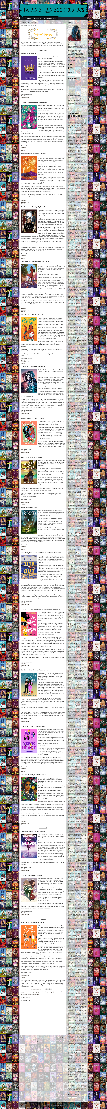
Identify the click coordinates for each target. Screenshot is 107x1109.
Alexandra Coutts (71, 158)
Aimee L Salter (79, 147)
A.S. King (71, 130)
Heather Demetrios (72, 468)
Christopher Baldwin (77, 321)
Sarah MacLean (72, 962)
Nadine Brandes (77, 817)
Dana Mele (80, 350)
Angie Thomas (73, 202)
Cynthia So (82, 347)
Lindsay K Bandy (77, 711)
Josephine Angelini (77, 568)
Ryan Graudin (78, 926)
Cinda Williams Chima (80, 324)
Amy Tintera (78, 192)
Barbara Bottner (82, 233)
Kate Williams (71, 606)
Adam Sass (82, 137)
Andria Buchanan (71, 199)
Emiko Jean (70, 399)
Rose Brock (70, 919)
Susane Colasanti (72, 1021)
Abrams (81, 134)
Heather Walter (75, 475)
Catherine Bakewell (80, 300)
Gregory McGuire (83, 451)
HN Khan (77, 479)
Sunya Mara (79, 1018)
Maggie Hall (81, 739)
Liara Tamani (72, 704)
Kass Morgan (80, 595)
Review (83, 898)
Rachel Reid (78, 873)
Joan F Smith (71, 556)
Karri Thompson (83, 593)
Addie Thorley (79, 139)
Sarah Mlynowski (81, 962)
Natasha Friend (81, 827)
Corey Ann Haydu (73, 333)
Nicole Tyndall (79, 834)
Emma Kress (83, 408)
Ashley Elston (79, 222)
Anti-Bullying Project (82, 215)
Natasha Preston (80, 828)
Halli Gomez (82, 456)
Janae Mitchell (71, 504)
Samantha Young (73, 939)
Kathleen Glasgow (25, 992)
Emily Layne (82, 401)
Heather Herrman (80, 469)
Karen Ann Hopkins (77, 590)
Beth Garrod (70, 242)
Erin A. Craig (72, 418)
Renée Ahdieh (77, 896)
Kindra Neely (70, 653)
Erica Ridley (81, 415)
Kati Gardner (71, 620)
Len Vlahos (75, 698)
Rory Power (83, 915)
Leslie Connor (71, 701)
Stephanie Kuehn (73, 1014)
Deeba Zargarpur (71, 368)
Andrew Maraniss (71, 198)
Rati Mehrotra (75, 880)
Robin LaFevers (78, 910)
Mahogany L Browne (76, 742)
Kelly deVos (81, 633)
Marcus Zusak (81, 746)
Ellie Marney (81, 395)
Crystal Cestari (77, 343)
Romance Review (77, 914)
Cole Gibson (77, 331)
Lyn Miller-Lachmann (78, 732)
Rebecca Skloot (71, 891)
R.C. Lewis (77, 863)
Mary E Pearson (71, 772)
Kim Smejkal (76, 650)
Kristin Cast (71, 661)
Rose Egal (76, 919)
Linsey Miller (79, 714)
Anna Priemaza (76, 211)
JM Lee (83, 555)
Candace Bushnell (71, 283)
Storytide (70, 1017)
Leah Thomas (78, 695)
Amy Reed (70, 191)
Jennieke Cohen (80, 523)
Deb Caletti (84, 365)
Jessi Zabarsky (73, 543)
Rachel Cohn (78, 866)
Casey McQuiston (72, 296)
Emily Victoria (73, 405)
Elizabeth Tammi (73, 391)
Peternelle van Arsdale (81, 854)
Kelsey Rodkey (77, 639)
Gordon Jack (83, 448)
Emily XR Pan (71, 406)
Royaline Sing (70, 924)
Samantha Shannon (82, 938)
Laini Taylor (82, 670)
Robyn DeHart (70, 912)
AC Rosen (76, 136)
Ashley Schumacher (73, 225)
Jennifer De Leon (80, 526)
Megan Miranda (83, 783)
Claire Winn (82, 330)
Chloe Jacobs (71, 313)
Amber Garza (72, 181)
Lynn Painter (83, 733)
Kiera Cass (80, 646)
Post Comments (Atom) (32, 1041)
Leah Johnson (77, 694)
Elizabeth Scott (83, 389)
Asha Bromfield (83, 220)
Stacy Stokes (74, 1011)
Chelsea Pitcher (83, 310)
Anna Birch (83, 205)
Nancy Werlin (71, 821)
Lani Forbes (75, 674)
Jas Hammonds (71, 508)
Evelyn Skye (81, 426)
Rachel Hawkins (77, 869)
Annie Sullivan (74, 215)
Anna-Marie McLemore (75, 212)
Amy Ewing (74, 188)
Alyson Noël (76, 170)
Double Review (75, 375)
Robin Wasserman (81, 911)
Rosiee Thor (81, 922)
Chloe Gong (81, 311)
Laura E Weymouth (72, 677)
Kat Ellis (73, 596)
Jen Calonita (81, 515)
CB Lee (82, 304)
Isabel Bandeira (78, 491)
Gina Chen (82, 443)
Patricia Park (72, 851)
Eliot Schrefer (82, 381)
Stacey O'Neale (78, 1010)
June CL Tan (71, 580)
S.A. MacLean (77, 929)
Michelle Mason (74, 803)
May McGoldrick (77, 777)
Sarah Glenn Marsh (82, 955)
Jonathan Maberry (78, 565)
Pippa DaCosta (75, 856)
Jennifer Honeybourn (73, 532)
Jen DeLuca (70, 516)
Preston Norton (81, 858)
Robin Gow (70, 910)
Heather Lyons (71, 472)
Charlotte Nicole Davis (74, 310)
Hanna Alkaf (70, 458)
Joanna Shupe (81, 559)
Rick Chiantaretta (78, 901)
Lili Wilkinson (76, 705)
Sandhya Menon (81, 941)
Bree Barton (70, 260)
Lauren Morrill (70, 688)
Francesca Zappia (73, 433)
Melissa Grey (71, 793)
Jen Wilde (73, 519)
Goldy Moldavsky (75, 448)
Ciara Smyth (72, 324)
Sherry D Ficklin (74, 993)
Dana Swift (76, 351)
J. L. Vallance (77, 496)
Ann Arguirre (70, 204)
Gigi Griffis (77, 443)
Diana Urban (81, 372)
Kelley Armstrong (76, 630)
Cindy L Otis (83, 326)
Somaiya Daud (83, 997)
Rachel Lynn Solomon (79, 870)
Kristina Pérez (82, 663)
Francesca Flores (82, 432)
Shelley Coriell (83, 990)
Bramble (75, 259)
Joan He (78, 556)
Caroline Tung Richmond (73, 289)
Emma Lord (72, 409)
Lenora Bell (74, 699)
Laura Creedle (81, 675)
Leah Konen (83, 694)
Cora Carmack (83, 331)
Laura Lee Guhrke (72, 678)
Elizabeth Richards (74, 389)
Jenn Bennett (79, 519)
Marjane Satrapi (79, 767)
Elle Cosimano (76, 392)
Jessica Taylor (78, 553)
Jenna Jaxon (74, 522)
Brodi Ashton (75, 270)
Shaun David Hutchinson (79, 987)
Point (73, 858)
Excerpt (70, 428)
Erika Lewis (77, 416)
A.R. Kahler (84, 129)
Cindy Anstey (70, 326)
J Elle (82, 494)
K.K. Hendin (82, 585)
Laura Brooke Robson (72, 675)
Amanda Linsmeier (77, 177)
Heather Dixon (81, 468)
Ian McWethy (78, 486)
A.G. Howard (75, 127)
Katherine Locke (76, 613)
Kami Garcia (76, 587)
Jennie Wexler (71, 523)
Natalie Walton (72, 825)
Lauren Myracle (78, 688)
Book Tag (79, 258)
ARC (74, 219)
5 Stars (83, 125)
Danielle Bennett (81, 354)
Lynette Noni (76, 733)
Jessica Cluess (71, 545)
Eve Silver (72, 426)
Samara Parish (81, 939)
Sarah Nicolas (71, 963)
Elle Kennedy (83, 392)
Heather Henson (71, 469)
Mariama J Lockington (81, 759)
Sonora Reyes (81, 1000)
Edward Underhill (81, 378)
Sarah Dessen (83, 953)
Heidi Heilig (82, 475)
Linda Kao (76, 708)
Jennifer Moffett (71, 538)
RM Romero (75, 907)
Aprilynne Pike (80, 218)
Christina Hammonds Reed (79, 317)
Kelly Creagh (74, 633)
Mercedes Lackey (77, 796)
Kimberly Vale (81, 651)
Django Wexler (79, 374)
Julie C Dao (72, 576)
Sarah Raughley (78, 965)
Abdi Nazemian (77, 133)
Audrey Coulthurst (80, 228)
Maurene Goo (78, 776)
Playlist (69, 858)
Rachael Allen (72, 865)
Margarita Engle (75, 753)
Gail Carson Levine (74, 440)
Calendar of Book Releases (50, 18)
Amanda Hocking (80, 175)
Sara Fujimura (81, 945)
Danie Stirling (82, 351)
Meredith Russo (76, 797)
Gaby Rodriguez (83, 439)
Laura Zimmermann (75, 684)
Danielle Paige (71, 357)
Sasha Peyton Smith (76, 970)
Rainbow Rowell (72, 877)
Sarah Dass (31, 994)
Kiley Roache (79, 649)
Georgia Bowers (83, 442)
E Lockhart (82, 377)
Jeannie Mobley (80, 513)
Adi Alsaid (76, 140)
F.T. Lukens (78, 428)
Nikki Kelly (74, 835)
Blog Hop (79, 252)
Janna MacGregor (72, 506)
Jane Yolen (75, 505)
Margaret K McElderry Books (76, 749)
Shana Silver (82, 979)
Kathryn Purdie (73, 619)
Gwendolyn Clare (79, 455)
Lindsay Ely (70, 711)
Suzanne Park (81, 1024)
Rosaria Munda (81, 918)
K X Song (83, 583)
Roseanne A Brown (80, 921)
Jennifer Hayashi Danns (80, 530)
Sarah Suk (79, 966)
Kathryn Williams (81, 619)
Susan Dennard (78, 1020)
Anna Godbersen (81, 208)
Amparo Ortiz (81, 185)
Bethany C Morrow (77, 243)
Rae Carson (81, 876)
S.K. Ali (82, 929)
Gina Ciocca (70, 445)
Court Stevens (78, 336)
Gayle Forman (83, 440)
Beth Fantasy (75, 240)
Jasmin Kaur (78, 508)
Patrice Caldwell (83, 849)
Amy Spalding (71, 192)
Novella (83, 841)
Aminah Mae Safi (73, 185)
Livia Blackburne (76, 722)
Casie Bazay (82, 296)
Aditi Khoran (83, 141)
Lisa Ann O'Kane (76, 715)
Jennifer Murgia (78, 538)
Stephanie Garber (72, 1013)
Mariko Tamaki (81, 762)
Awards (74, 232)
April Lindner (72, 218)
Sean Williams (78, 976)
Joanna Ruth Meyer (72, 559)
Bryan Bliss (82, 272)
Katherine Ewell (75, 610)
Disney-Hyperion (71, 374)
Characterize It (71, 307)
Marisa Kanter (72, 764)
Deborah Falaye (72, 367)
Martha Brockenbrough (72, 770)
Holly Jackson (81, 482)
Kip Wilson (76, 653)
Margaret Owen (71, 750)
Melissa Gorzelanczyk (79, 791)
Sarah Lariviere (83, 959)
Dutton (69, 377)
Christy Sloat (75, 323)
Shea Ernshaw (78, 989)
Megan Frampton (74, 783)
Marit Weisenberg (71, 767)
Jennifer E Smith (72, 529)
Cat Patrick (76, 299)
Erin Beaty (79, 418)
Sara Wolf (77, 950)
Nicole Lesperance (72, 834)
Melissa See (77, 794)
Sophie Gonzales (80, 1001)
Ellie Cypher (75, 395)
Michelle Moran (71, 804)
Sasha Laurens (78, 969)
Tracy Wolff (36, 994)
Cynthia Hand (75, 346)
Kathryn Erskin (75, 617)
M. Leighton (75, 736)
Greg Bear (76, 451)
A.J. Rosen (83, 127)
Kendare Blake (76, 640)
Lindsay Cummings (72, 709)
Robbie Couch (81, 907)
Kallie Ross (70, 586)
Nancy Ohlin (75, 820)
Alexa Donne (77, 154)
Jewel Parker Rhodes (76, 555)
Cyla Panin (80, 344)
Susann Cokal (81, 1021)
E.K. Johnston (71, 378)
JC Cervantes (76, 512)
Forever (75, 432)
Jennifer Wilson (82, 539)
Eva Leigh (75, 425)
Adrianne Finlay (73, 143)
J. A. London (74, 495)
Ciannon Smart (83, 323)
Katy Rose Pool (78, 627)
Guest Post (71, 455)
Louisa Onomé (47, 992)
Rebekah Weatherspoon (81, 893)
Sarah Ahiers (79, 952)
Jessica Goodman (80, 545)
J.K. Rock (83, 496)
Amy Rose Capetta (79, 191)
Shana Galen (75, 979)
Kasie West (72, 595)
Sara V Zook (79, 949)
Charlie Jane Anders (72, 309)
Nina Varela (83, 837)
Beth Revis (77, 242)
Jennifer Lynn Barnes (72, 536)
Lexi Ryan (75, 702)
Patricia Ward (79, 851)
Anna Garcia (74, 208)
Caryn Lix (82, 294)
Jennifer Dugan (51, 991)
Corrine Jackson (81, 334)
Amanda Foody (71, 175)
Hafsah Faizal (75, 456)
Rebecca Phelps (73, 889)
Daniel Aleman (71, 353)
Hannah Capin (78, 459)
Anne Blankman (77, 213)
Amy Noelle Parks (72, 189)
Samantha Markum (72, 938)
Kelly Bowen (79, 632)
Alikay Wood (70, 164)
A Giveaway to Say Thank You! (75, 103)
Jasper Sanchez (82, 509)
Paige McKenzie (76, 848)
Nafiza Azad (78, 818)
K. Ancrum (70, 585)
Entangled (82, 411)
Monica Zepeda (76, 814)
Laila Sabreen (75, 670)
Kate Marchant (80, 602)
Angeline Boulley (75, 201)
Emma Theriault (76, 411)
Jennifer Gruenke (71, 530)
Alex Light (80, 153)
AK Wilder (75, 148)
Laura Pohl (79, 678)
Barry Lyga (79, 235)
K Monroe (77, 583)
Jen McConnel (77, 518)
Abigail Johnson (75, 134)
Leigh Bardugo (78, 697)
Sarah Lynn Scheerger (74, 961)
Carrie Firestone (79, 292)
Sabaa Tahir (78, 932)
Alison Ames (81, 164)
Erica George (79, 413)
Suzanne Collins (80, 1023)
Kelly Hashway (71, 634)
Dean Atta (78, 365)
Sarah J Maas (72, 958)
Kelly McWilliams (71, 637)
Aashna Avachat (75, 131)
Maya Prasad (76, 779)
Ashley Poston (80, 223)
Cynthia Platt (75, 347)
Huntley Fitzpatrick (72, 485)
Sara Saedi (76, 948)
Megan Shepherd (74, 784)
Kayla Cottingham (77, 629)
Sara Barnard (75, 943)
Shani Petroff (78, 980)
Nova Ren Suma (77, 841)
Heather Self (70, 474)
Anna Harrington (71, 209)
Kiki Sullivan (71, 649)
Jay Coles (70, 511)
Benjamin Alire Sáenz (80, 239)
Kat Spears (79, 596)
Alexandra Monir (71, 160)
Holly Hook (75, 482)
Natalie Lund (76, 824)
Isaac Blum (80, 489)
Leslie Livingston (79, 701)
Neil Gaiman (77, 831)
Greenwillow (70, 451)
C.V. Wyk (80, 276)
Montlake (82, 814)
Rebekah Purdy (71, 893)
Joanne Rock (78, 560)
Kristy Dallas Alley (80, 664)
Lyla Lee (71, 732)
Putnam (69, 860)
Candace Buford (81, 282)
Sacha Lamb (74, 934)
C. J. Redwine (76, 275)
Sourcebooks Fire (80, 1004)
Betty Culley (72, 249)
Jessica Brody (81, 543)
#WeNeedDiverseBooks (72, 122)
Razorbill (70, 882)
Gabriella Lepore (75, 439)
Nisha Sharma (72, 838)
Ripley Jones (77, 905)
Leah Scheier (72, 695)
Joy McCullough (82, 569)
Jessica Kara (78, 546)
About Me (29, 18)
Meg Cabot (81, 780)
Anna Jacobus (79, 209)
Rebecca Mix (83, 887)
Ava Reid (82, 230)
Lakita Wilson (70, 671)
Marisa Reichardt (80, 764)
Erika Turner (83, 416)
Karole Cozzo (75, 593)
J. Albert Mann (81, 495)
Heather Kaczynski (81, 471)
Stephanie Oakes (80, 1014)
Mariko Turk (70, 763)
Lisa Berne (83, 715)
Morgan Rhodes (79, 815)
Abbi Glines (82, 131)
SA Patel (83, 931)
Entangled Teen (82, 412)
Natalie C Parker (77, 823)
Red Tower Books (73, 894)
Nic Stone (84, 831)
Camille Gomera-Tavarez (81, 280)
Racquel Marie (74, 876)
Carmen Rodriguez (76, 286)
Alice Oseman (74, 163)
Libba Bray (78, 704)
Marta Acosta (82, 769)
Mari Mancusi (75, 756)
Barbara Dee (71, 235)
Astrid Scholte (71, 228)
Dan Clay (78, 348)
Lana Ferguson (83, 671)
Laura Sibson (78, 681)
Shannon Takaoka (77, 986)
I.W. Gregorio (71, 486)
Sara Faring (75, 945)
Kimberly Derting (72, 651)
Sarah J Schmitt (82, 958)
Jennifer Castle (71, 526)
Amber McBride (79, 181)
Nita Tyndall (79, 838)
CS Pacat (74, 344)
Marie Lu (70, 760)
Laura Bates (82, 674)
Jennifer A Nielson (72, 525)
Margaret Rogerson (77, 752)
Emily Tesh (83, 403)
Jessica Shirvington (73, 552)
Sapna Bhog (78, 942)
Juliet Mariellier (75, 579)
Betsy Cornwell (76, 247)
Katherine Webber (76, 614)
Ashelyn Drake (72, 222)
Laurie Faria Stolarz (72, 692)
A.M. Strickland (77, 129)
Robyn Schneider (78, 912)
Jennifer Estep (81, 529)
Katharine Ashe (77, 607)
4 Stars (84, 123)
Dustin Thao (82, 375)
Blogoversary (83, 253)
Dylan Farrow (75, 377)
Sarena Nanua (75, 968)
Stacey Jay (75, 1009)
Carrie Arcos (72, 292)
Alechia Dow (81, 151)
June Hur (78, 580)
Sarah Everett (73, 955)
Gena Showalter (73, 442)
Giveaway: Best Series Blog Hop (75, 98)
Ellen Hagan (80, 394)
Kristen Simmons (71, 660)
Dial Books (75, 371)
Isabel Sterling (77, 492)
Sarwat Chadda (82, 968)
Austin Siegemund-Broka (73, 229)
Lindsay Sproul (81, 712)
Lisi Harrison (77, 721)
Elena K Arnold (75, 381)
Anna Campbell (79, 206)
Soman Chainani (73, 999)
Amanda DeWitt (81, 174)
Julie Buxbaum (83, 575)
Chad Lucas (77, 306)
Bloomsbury (73, 255)
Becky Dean (74, 237)
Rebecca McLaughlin (74, 887)
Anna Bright (70, 206)
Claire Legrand (83, 328)
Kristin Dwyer (78, 661)
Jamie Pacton (75, 502)
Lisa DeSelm (72, 716)
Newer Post (24, 1038)
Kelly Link (74, 636)
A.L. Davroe (70, 129)
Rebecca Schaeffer (80, 890)
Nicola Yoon (81, 832)
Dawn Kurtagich (79, 364)
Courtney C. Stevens (80, 337)
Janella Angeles (81, 505)
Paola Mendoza (75, 849)
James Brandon (81, 499)
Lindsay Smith (74, 712)
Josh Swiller (75, 569)
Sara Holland (78, 946)
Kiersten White (71, 647)
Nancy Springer (81, 820)
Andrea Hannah (76, 195)
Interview (83, 488)
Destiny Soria (77, 370)
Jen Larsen (70, 518)
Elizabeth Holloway (80, 385)
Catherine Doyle (71, 302)
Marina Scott (83, 763)
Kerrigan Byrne (83, 643)
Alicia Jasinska (81, 163)
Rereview (76, 898)
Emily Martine (79, 402)
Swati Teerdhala (81, 1026)
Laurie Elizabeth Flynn (79, 691)
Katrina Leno (78, 626)
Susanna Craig (71, 1023)
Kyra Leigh (76, 667)
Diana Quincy (73, 372)
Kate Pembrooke (78, 603)
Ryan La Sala (75, 928)
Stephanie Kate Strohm (81, 1013)
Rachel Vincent (82, 874)
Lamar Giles (77, 671)
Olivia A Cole (71, 842)
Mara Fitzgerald (71, 745)
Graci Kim (82, 449)
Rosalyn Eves (73, 917)
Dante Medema (76, 358)
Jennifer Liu (81, 535)
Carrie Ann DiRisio (82, 290)
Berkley (69, 240)
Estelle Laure (79, 422)
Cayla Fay (78, 304)
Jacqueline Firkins (71, 498)
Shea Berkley (70, 989)
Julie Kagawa (77, 578)
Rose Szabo (71, 921)
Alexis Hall (79, 161)
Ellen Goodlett (73, 394)
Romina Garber (76, 915)
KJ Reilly (70, 654)
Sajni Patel (80, 934)
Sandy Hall (70, 942)
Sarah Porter (70, 965)
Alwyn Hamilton (78, 168)
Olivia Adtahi (83, 842)
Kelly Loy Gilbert (81, 636)
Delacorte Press (80, 368)
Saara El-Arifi (70, 932)
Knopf (75, 654)
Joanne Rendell (71, 560)
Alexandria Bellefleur (72, 161)
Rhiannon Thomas (76, 899)
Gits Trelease (83, 445)
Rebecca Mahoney (82, 886)
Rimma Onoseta (78, 904)
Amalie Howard (71, 174)
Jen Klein (83, 516)
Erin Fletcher (75, 419)
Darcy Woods (75, 360)
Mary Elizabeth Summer (81, 772)
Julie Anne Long (74, 575)
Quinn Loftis (82, 862)
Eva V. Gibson (83, 425)
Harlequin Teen (79, 462)
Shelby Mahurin (75, 990)
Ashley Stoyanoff (80, 226)
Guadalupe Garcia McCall (79, 454)
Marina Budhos (77, 763)
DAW (73, 364)
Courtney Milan (71, 340)
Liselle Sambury (81, 719)
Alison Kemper (71, 165)
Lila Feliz (83, 704)
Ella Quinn (70, 392)
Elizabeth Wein (81, 391)
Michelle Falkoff (76, 800)
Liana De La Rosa (82, 702)
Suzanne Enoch (71, 1024)
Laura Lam (81, 677)
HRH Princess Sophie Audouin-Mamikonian (76, 483)
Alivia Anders (79, 165)
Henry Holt (83, 476)
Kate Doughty (72, 600)
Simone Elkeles (71, 996)
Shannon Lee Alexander (76, 983)
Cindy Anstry (77, 326)
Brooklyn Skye (75, 272)
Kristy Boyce (71, 664)
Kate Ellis (78, 600)
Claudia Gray (70, 331)
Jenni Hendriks (81, 522)
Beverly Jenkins (79, 249)
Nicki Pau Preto (73, 832)
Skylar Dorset (76, 997)
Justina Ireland (77, 582)
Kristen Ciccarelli (78, 657)
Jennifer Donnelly (72, 528)
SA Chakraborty (77, 931)
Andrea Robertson (73, 196)
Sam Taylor (83, 935)
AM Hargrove (81, 172)
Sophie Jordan (72, 1003)
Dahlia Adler (71, 348)
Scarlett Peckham (72, 973)
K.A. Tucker (76, 585)
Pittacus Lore (82, 856)
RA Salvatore (83, 863)
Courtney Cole (71, 338)
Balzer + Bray (74, 233)
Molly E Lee (81, 811)
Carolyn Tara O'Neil (74, 290)
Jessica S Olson (80, 550)
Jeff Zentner (75, 515)
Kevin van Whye (81, 644)
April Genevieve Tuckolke (75, 216)
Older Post (61, 1038)
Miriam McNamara (72, 810)
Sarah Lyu (82, 961)
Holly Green (80, 481)
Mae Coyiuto (75, 739)
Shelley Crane (72, 992)
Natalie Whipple (81, 825)
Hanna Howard (78, 458)
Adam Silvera (71, 139)
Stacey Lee (70, 1010)
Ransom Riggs (71, 879)
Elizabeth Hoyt (71, 387)
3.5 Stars (78, 123)
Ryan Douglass (71, 926)
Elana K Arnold (76, 379)
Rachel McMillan (80, 872)
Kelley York (83, 630)
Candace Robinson (80, 283)
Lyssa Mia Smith (80, 735)
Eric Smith (73, 413)
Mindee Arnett (76, 807)
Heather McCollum (80, 472)
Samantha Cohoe (80, 936)
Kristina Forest (75, 663)
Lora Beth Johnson (76, 726)
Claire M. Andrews (74, 330)
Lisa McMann (75, 718)
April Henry (83, 216)
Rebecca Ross (71, 890)
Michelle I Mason (77, 801)
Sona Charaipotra (82, 999)
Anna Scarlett (83, 211)
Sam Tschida (71, 936)
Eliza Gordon (78, 382)
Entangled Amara (72, 412)
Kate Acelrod (76, 597)
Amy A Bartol (76, 187)
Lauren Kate (76, 687)
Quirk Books (70, 863)
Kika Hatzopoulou (34, 992)
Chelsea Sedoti (73, 311)
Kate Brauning (83, 599)
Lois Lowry (79, 725)
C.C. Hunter (83, 275)
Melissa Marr (70, 794)
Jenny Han (80, 541)
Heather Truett (77, 474)
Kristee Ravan (71, 657)
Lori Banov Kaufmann (77, 728)
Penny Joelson (72, 854)
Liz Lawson (40, 992)
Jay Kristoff (77, 511)
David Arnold (74, 361)
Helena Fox (70, 476)
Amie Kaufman (83, 184)
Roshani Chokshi (72, 922)
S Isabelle (81, 928)
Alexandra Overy (80, 160)
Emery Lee (82, 398)
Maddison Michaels (75, 738)
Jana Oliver (82, 502)
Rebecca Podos (81, 889)
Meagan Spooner (73, 780)
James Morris (70, 501)
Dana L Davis (73, 350)
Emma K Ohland (76, 408)
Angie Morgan (83, 201)
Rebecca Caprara (77, 883)
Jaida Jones (84, 498)
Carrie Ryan (76, 294)
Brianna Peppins (71, 265)
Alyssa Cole (77, 171)
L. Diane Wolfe (73, 668)
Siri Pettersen (79, 996)
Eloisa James (79, 396)
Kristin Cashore (81, 660)
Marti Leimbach (81, 770)
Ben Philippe (70, 239)
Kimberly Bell (82, 650)
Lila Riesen (70, 705)
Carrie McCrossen (77, 293)
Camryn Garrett (73, 282)
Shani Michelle (71, 980)
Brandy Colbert (81, 259)
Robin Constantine (80, 908)
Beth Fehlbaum (81, 240)
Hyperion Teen (81, 485)
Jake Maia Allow (73, 499)
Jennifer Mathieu (82, 536)
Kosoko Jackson (71, 656)
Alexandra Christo (80, 157)
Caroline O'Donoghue (79, 287)
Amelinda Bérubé (75, 184)
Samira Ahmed (71, 941)
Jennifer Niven (75, 539)
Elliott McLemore (71, 396)
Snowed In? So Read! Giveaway (75, 106)
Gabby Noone (79, 436)
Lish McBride (70, 721)
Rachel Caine (71, 866)
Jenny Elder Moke (72, 541)
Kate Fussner (58, 991)
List (81, 721)
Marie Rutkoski (79, 760)
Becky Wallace (81, 237)
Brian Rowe (76, 262)
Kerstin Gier (72, 644)
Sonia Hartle (72, 1000)
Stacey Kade (82, 1009)
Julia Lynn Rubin (82, 572)
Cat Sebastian (83, 299)
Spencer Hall (70, 1006)
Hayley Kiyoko (44, 991)
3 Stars (73, 123)
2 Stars (80, 122)
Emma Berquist (79, 406)
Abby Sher (70, 133)
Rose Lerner (81, 919)
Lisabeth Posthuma (73, 719)
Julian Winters (79, 573)
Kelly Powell (79, 637)
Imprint (71, 488)
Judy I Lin (80, 571)
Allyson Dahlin (71, 168)
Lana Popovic (79, 673)
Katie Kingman (77, 623)
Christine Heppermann (72, 319)
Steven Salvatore (81, 1016)
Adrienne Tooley (81, 144)
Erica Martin (74, 415)
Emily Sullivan (77, 403)
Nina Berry (80, 835)
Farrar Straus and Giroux (79, 429)
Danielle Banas (71, 354)
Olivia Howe (78, 845)
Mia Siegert (72, 798)
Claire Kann (75, 328)
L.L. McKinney (80, 668)
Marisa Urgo (70, 766)
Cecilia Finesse (28, 991)
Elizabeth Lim (75, 388)
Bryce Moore (71, 273)
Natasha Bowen (71, 827)
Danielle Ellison (71, 355)
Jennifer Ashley (81, 525)
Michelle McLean (82, 803)
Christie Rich (77, 314)
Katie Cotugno (78, 621)
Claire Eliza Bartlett (78, 327)
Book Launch (72, 258)
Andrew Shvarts (80, 198)
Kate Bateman (76, 599)
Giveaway (73, 447)
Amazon (23, 99)
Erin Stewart (72, 422)
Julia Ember (74, 572)
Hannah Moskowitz (76, 461)
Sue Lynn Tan (77, 1017)
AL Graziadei (75, 151)
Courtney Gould (80, 338)
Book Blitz (75, 256)
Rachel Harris (76, 867)
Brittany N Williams (77, 269)
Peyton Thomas (72, 855)
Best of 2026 (37, 18)
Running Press (74, 925)
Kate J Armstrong (73, 602)
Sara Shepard (72, 949)
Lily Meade (70, 708)
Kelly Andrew (72, 632)
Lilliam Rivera (83, 705)
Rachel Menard (71, 873)
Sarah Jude (70, 959)
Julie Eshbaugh (79, 576)
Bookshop (23, 95)
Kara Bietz (72, 589)
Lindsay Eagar (81, 709)
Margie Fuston (83, 753)
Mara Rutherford (81, 745)
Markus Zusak (75, 769)
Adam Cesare (75, 137)
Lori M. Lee (77, 729)
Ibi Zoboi (84, 486)
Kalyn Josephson (78, 586)
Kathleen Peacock (77, 616)
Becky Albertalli (77, 236)
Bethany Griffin (77, 245)
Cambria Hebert (78, 279)
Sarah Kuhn (76, 959)
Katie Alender (79, 620)
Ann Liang (70, 205)
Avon (69, 232)
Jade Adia (78, 498)
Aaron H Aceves (78, 130)
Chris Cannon (79, 313)
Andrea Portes (83, 195)
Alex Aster (70, 153)
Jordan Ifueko (78, 566)
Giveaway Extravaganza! (73, 108)
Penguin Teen (83, 852)
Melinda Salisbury (77, 787)
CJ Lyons (71, 327)
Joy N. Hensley (73, 571)
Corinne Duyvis (73, 334)
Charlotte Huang (82, 309)
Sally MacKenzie (75, 935)
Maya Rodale (83, 779)
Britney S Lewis (71, 268)
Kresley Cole (80, 656)
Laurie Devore (70, 691)
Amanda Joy (70, 177)
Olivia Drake (78, 844)
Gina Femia (77, 445)
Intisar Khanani (73, 489)
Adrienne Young (72, 146)
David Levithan (71, 363)
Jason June (75, 509)
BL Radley (76, 250)
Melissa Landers (80, 793)
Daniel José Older (80, 353)
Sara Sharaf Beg (83, 948)
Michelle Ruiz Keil (79, 804)
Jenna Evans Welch (77, 520)
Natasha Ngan (71, 828)
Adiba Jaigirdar (77, 141)
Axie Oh (80, 232)
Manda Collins (81, 743)
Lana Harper (72, 673)
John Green (70, 565)
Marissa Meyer (79, 766)
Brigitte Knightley (81, 266)
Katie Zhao (78, 625)
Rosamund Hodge (72, 918)
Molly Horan (70, 813)
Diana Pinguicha (82, 371)
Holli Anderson (83, 479)
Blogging (76, 253)
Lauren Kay (82, 687)
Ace (80, 136)
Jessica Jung (70, 546)
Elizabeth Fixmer (71, 385)
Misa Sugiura (81, 810)
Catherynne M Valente (79, 303)
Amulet (69, 187)
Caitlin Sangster (77, 277)
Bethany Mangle (76, 246)
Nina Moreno (76, 837)
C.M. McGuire (73, 276)
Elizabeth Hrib (78, 387)
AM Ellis (75, 172)
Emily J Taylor (75, 401)
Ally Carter (74, 167)
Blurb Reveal (79, 255)
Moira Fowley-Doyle (72, 811)
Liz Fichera (82, 722)
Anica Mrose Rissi (81, 202)
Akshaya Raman (77, 150)
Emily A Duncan (77, 399)
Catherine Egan (81, 302)
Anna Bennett (76, 205)
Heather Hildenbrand (72, 471)
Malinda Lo (74, 743)
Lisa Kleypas (79, 716)
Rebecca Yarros (81, 891)
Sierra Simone (71, 994)
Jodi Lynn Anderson (77, 562)
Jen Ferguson (77, 516)
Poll (76, 858)
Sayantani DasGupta (79, 972)
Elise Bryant (70, 382)
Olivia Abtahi (77, 842)
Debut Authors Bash (80, 367)
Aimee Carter (71, 147)
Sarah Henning (73, 956)
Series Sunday (75, 977)
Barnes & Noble (25, 97)
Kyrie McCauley (83, 667)
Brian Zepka (82, 262)
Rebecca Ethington (80, 884)
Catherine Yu (70, 303)
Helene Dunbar (77, 476)
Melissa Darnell (76, 790)
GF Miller (71, 443)
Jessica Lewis (77, 549)
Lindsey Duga (71, 714)
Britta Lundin (78, 268)
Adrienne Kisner (73, 144)
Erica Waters (71, 416)
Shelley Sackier (79, 992)
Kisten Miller (82, 653)
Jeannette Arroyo (73, 513)
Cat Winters (73, 300)
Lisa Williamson (83, 718)
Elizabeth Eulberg (78, 384)
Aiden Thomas (81, 146)
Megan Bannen (83, 782)
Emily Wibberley (81, 405)
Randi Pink (81, 877)
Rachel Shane (75, 874)
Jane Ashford (79, 504)
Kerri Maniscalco (73, 643)
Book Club (84, 256)
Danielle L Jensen (80, 355)
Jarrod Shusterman (81, 506)
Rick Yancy (78, 902)
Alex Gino (75, 153)
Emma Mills (79, 409)
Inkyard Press (76, 488)
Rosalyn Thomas (81, 917)
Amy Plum (81, 189)
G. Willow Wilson (78, 435)
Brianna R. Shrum (80, 265)
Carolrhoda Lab (83, 289)
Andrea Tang (82, 196)
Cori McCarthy (82, 333)
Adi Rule (81, 140)
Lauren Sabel (81, 690)
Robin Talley (74, 911)
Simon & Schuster (80, 994)
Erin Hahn (81, 419)
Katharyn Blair (77, 609)
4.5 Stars (74, 125)
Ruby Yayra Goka (78, 924)
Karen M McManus (77, 592)
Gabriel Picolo (78, 438)
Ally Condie (82, 167)
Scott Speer (78, 975)
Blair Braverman (82, 250)
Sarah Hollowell (81, 956)
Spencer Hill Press (79, 1006)
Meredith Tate (83, 797)
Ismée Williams (76, 494)
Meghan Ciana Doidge (77, 786)
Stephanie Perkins (72, 1016)
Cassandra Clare (73, 297)
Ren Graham (80, 894)
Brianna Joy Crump (80, 263)
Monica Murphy (78, 813)
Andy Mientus (79, 199)
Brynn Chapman (78, 273)
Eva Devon (80, 423)
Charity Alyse (81, 307)
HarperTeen (71, 465)
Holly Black (72, 481)
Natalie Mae (83, 824)
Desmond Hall (70, 370)
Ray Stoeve (82, 880)
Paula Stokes (75, 852)
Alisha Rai (76, 164)
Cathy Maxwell (71, 304)
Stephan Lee (81, 1011)
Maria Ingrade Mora (77, 757)
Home (22, 18)
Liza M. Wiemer (82, 723)
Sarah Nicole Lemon (80, 963)
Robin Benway (71, 908)
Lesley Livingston (81, 699)
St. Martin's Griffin (77, 1007)
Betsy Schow (83, 247)
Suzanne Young (72, 1026)
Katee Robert (78, 606)
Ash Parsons (76, 220)
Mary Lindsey (72, 773)
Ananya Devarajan (76, 194)
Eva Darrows (73, 423)
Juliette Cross (82, 579)
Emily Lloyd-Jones (72, 402)
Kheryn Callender (71, 646)
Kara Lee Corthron (78, 589)
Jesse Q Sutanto (82, 542)
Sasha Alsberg (71, 969)
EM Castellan (75, 398)
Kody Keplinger (81, 654)
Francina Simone (81, 433)
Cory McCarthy (71, 336)
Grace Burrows (73, 449)
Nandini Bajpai (78, 821)
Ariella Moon (80, 219)
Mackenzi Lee (82, 736)
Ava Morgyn (76, 230)
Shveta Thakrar (81, 993)
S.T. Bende (70, 931)
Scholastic (80, 973)
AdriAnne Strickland (82, 143)
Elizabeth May (83, 388)
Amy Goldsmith (81, 188)
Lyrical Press (72, 735)
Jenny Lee (75, 542)
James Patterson (78, 501)
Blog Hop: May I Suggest (73, 100)
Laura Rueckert (77, 680)
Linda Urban (82, 708)
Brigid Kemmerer (72, 266)
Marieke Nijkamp (71, 762)
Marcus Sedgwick (71, 746)
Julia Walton (72, 573)
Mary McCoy (79, 773)
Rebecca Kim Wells (72, 886)
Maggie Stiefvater (72, 740)
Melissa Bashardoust (77, 789)
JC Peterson (83, 512)
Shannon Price (77, 985)
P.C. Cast (53, 992)
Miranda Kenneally (80, 808)
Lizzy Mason (72, 725)
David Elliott (81, 361)
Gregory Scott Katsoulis (75, 452)
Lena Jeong (80, 698)
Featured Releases (36, 991)
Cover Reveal (75, 341)
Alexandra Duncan (80, 158)
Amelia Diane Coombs (77, 182)
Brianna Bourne (71, 263)
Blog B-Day (72, 252)
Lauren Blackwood (77, 685)
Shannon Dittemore (76, 982)
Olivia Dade (72, 844)
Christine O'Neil (77, 320)
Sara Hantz (70, 946)
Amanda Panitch (77, 178)
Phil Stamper (79, 855)
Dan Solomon (83, 348)
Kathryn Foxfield (82, 617)
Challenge (83, 306)
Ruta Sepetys (81, 925)
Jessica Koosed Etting (77, 548)
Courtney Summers (81, 340)
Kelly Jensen (79, 634)
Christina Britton (77, 316)
